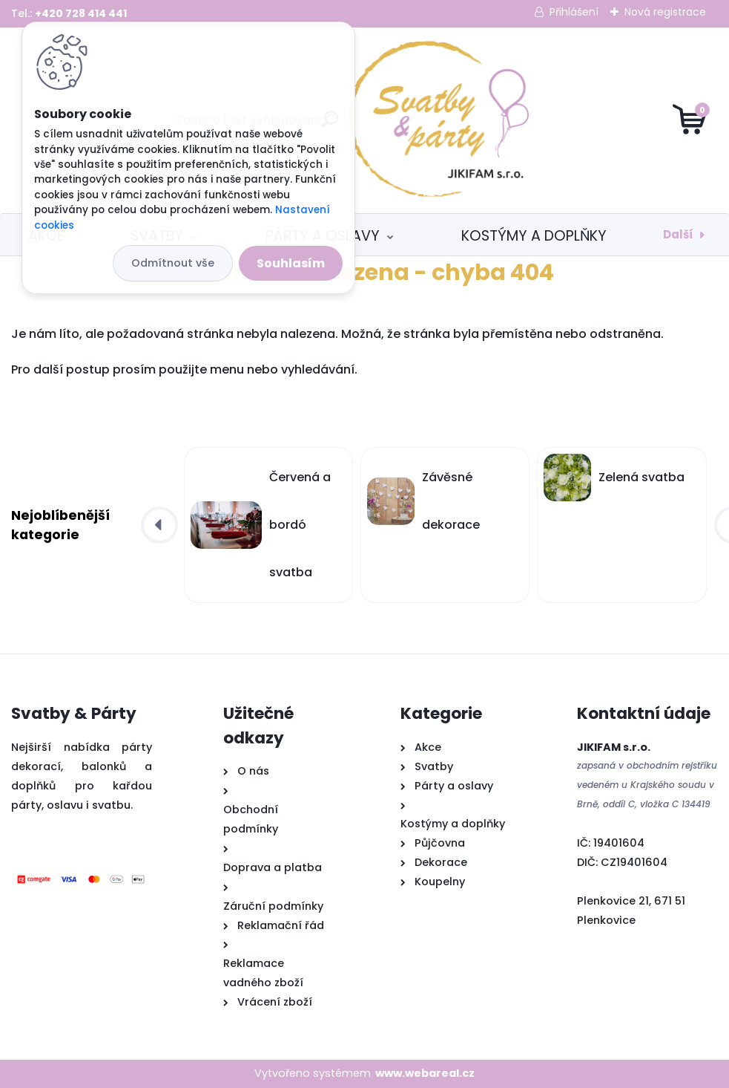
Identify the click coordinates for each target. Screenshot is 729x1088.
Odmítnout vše (172, 262)
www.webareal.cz (425, 1073)
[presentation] (159, 525)
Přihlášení (574, 11)
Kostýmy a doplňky (534, 236)
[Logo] (364, 120)
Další (678, 234)
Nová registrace (665, 11)
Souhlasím (291, 263)
